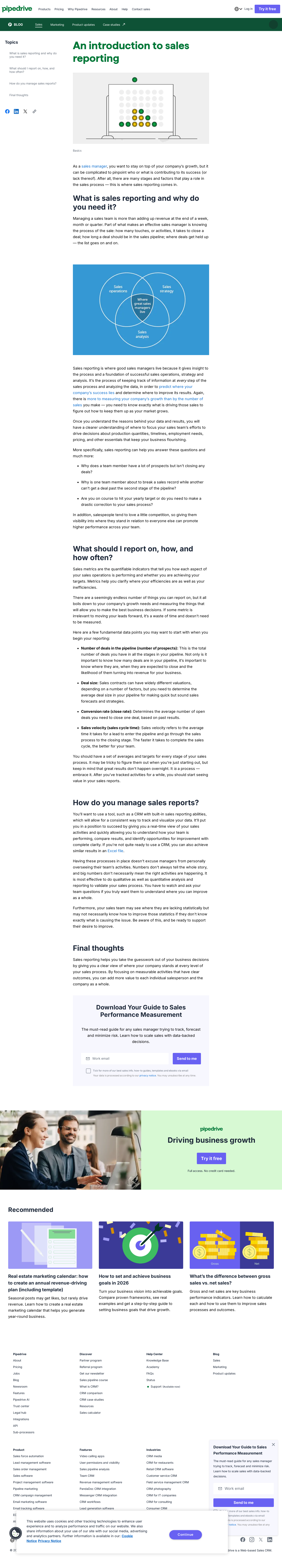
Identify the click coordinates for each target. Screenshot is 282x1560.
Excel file (115, 851)
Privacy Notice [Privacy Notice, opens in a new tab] (49, 1541)
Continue (185, 1534)
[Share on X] (25, 112)
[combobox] (232, 8)
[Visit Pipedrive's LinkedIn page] (269, 1539)
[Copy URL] (34, 112)
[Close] (273, 1445)
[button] (15, 1533)
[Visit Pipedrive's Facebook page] (242, 1539)
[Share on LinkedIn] (16, 112)
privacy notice (147, 1075)
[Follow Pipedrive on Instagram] (251, 1539)
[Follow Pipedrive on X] (260, 1539)
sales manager (94, 166)
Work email (102, 1058)
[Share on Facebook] (7, 112)
